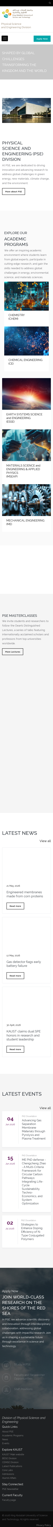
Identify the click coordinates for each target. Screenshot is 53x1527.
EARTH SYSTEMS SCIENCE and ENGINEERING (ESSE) (24, 418)
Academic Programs (12, 1435)
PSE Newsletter (10, 1489)
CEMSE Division (10, 1462)
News (5, 1439)
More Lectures (12, 651)
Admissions (8, 1474)
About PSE (7, 1431)
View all (45, 841)
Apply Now (42, 38)
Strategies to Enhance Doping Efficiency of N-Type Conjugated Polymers (32, 1232)
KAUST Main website (13, 1454)
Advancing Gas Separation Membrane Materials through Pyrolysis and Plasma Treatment (34, 1129)
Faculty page (9, 1500)
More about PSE (13, 191)
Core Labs (7, 1470)
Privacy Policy (43, 1525)
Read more (15, 906)
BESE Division (9, 1458)
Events (5, 1443)
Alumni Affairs (9, 1478)
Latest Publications (12, 1466)
